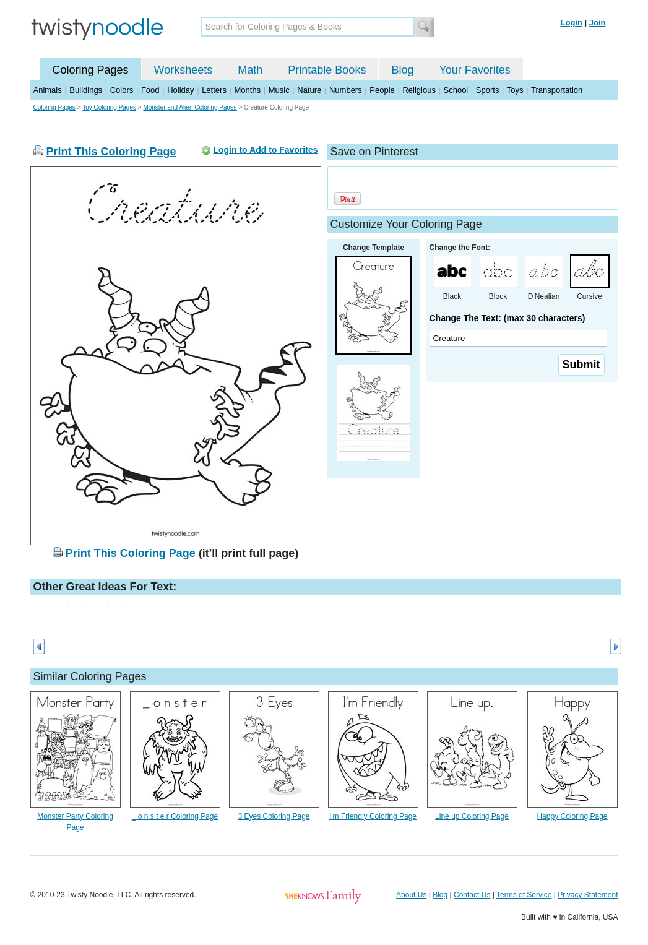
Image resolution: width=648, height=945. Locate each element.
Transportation (556, 90)
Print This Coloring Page (111, 151)
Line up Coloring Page (472, 816)
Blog (402, 70)
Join (597, 22)
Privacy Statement (588, 895)
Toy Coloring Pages (109, 107)
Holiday (180, 90)
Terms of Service (523, 895)
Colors (122, 90)
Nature (309, 90)
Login (571, 22)
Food (150, 90)
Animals (47, 90)
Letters (214, 90)
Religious (418, 90)
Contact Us (472, 895)
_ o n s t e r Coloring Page (175, 816)
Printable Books (327, 70)
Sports (487, 90)
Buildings (85, 90)
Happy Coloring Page (572, 816)
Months (248, 90)
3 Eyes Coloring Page (273, 816)
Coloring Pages (91, 70)
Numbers (345, 90)
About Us (411, 895)
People (381, 90)
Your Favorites (474, 70)
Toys (515, 90)
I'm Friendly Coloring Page (373, 816)
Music (279, 90)
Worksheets (183, 70)
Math (250, 70)
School (456, 90)
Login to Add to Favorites (265, 150)
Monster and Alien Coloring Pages (189, 107)
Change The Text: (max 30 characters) (507, 318)
